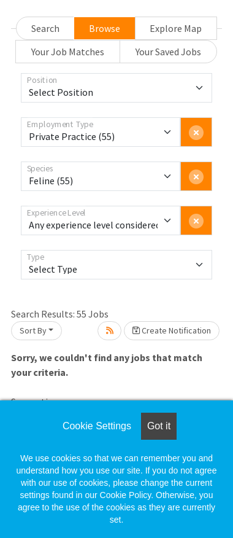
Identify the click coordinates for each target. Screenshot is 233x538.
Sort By (33, 330)
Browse (104, 28)
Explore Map (176, 28)
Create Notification (171, 330)
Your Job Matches (67, 51)
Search (45, 28)
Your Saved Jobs (168, 51)
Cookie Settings (97, 426)
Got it (158, 426)
